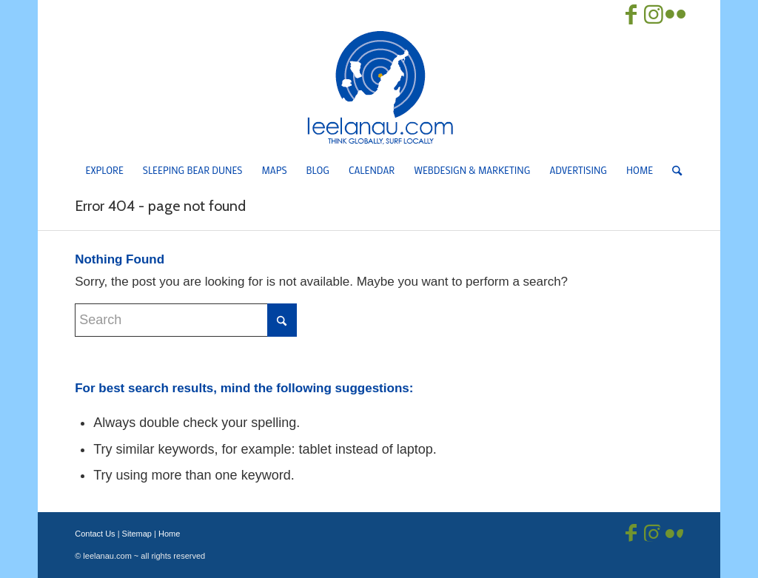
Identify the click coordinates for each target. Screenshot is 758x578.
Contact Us (95, 533)
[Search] (672, 170)
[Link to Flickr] (676, 15)
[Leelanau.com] (379, 87)
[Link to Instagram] (654, 15)
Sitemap (137, 533)
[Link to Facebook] (631, 15)
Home (169, 533)
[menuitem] (104, 170)
